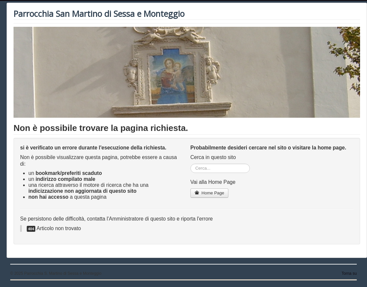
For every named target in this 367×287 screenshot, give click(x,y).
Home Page (209, 192)
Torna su (349, 273)
